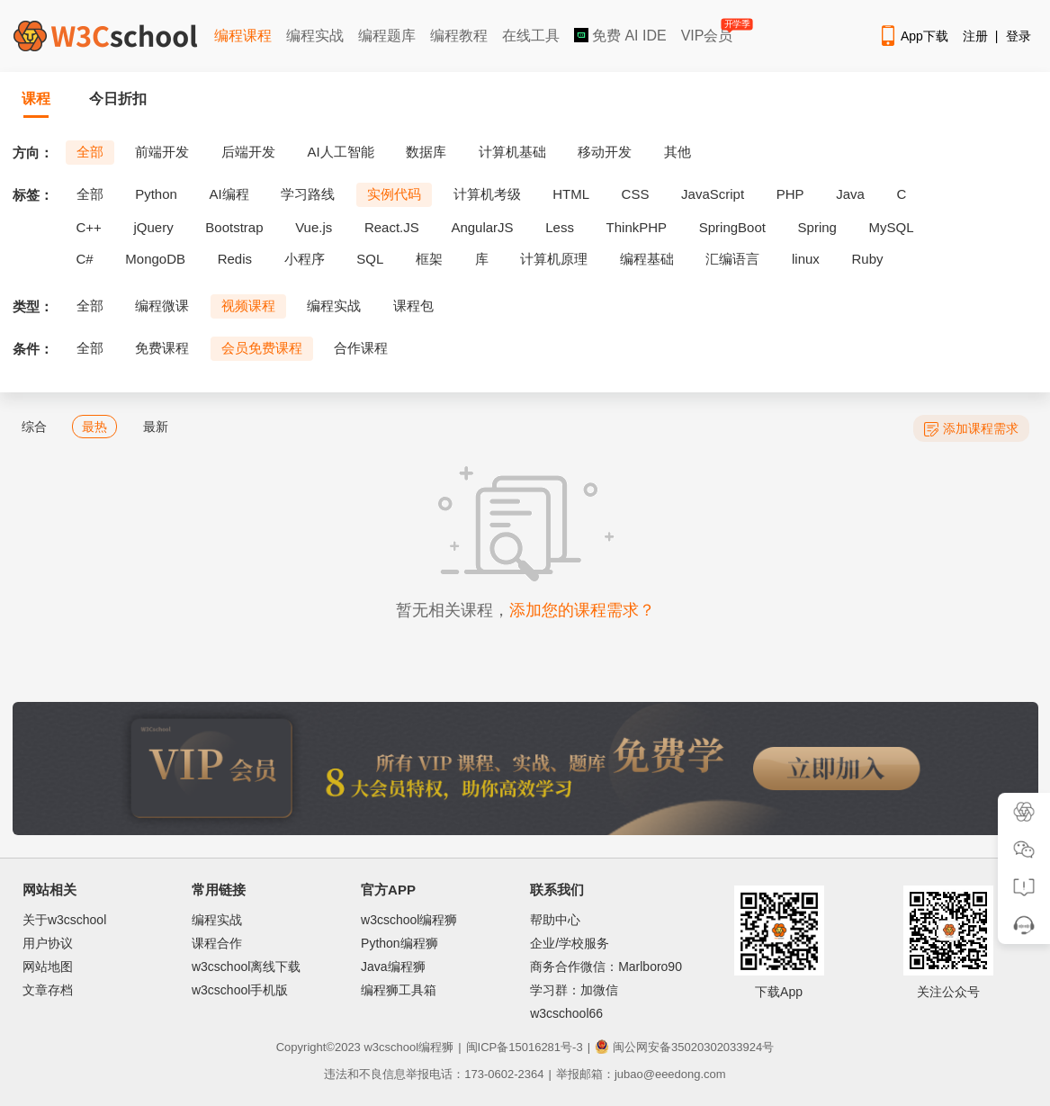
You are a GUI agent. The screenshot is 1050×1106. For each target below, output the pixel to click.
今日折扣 (118, 98)
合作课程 (361, 347)
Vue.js (313, 227)
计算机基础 (512, 151)
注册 (975, 36)
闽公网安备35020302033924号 (684, 1047)
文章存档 (47, 990)
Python (156, 194)
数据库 (426, 151)
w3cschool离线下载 (246, 966)
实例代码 (394, 194)
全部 (89, 151)
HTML (570, 194)
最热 (94, 426)
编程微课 (162, 305)
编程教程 (459, 35)
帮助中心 (555, 920)
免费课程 (162, 347)
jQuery (153, 227)
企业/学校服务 (569, 943)
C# (85, 258)
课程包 (413, 305)
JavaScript (712, 194)
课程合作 (217, 943)
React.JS (391, 227)
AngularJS (482, 227)
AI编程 (228, 194)
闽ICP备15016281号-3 (524, 1047)
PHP (790, 194)
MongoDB (155, 258)
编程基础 (647, 258)
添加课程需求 (971, 428)
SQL (369, 258)
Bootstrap (234, 227)
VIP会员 (708, 32)
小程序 (304, 258)
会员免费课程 (261, 347)
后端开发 (248, 151)
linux (806, 258)
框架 (429, 258)
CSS (636, 194)
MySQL (891, 227)
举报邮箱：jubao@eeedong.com (641, 1074)
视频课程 (248, 305)
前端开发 (162, 151)
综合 (34, 426)
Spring (817, 227)
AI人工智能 (340, 151)
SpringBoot (732, 227)
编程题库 (387, 35)
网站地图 (47, 966)
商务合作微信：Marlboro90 (606, 966)
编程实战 (315, 35)
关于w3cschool (64, 920)
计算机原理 (554, 258)
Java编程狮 (393, 966)
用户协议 (47, 943)
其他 (677, 151)
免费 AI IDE (620, 35)
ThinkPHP (637, 227)
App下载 (913, 36)
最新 (155, 426)
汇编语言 (732, 258)
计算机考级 (487, 194)
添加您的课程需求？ (582, 610)
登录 (1018, 36)
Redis (235, 258)
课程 (36, 98)
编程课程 (243, 35)
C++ (89, 227)
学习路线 (308, 194)
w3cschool (390, 1047)
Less (559, 227)
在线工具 (531, 35)
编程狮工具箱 (398, 990)
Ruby (868, 258)
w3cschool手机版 (240, 990)
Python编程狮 (399, 943)
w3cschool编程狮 (409, 920)
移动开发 (605, 151)
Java (850, 194)
